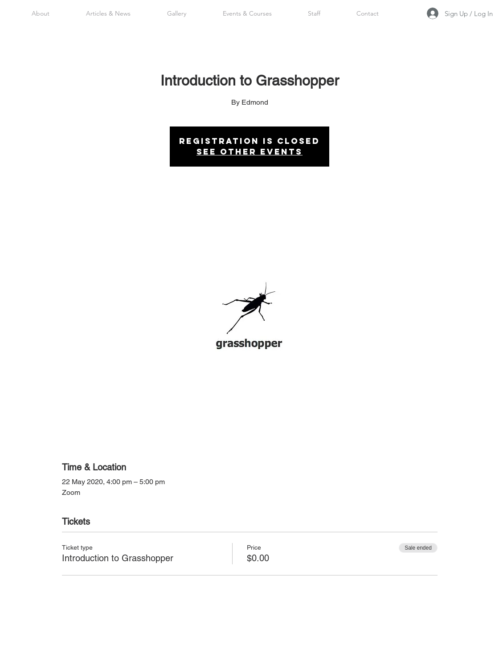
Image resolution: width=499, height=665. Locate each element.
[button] (314, 13)
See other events (249, 152)
